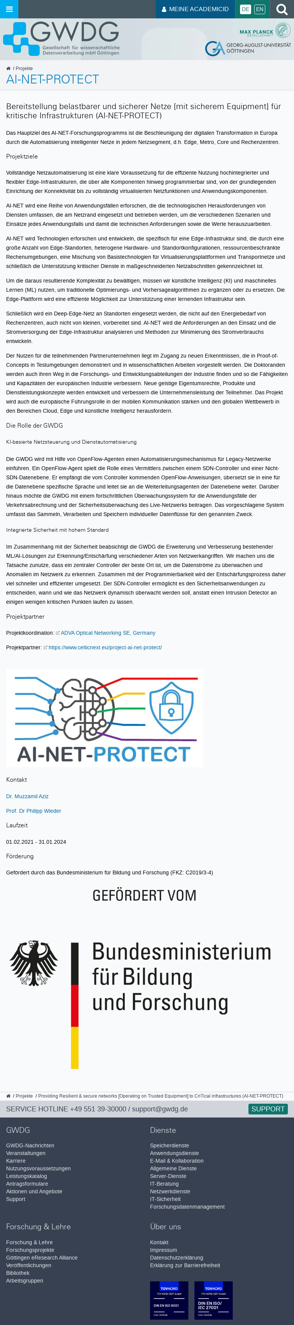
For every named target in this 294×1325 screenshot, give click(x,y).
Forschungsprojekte (30, 1250)
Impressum (163, 1250)
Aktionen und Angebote (34, 1191)
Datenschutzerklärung (176, 1258)
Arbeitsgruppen (24, 1281)
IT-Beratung (164, 1184)
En (259, 9)
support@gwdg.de (160, 1109)
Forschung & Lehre (29, 1242)
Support (268, 1109)
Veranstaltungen (26, 1153)
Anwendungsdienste (174, 1153)
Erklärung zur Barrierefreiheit (185, 1265)
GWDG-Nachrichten (30, 1146)
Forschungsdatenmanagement (187, 1207)
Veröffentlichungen (28, 1265)
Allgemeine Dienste (173, 1168)
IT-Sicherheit (165, 1199)
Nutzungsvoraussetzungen (38, 1168)
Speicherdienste (169, 1146)
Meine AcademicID (195, 9)
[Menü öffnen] (9, 9)
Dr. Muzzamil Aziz (27, 796)
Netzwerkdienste (170, 1191)
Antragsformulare (27, 1184)
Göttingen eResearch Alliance (42, 1258)
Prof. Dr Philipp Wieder (33, 811)
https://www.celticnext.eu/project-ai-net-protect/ (105, 647)
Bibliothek (17, 1273)
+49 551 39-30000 (98, 1109)
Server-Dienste (168, 1176)
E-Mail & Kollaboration (177, 1161)
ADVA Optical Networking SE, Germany (108, 633)
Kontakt (159, 1242)
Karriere (16, 1161)
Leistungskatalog (26, 1176)
